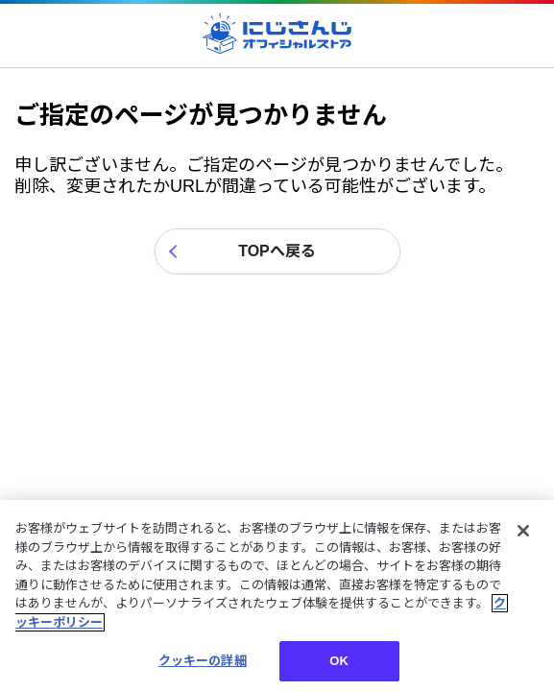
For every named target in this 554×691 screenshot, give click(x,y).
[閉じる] (523, 531)
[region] (277, 595)
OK (339, 661)
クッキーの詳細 (202, 661)
